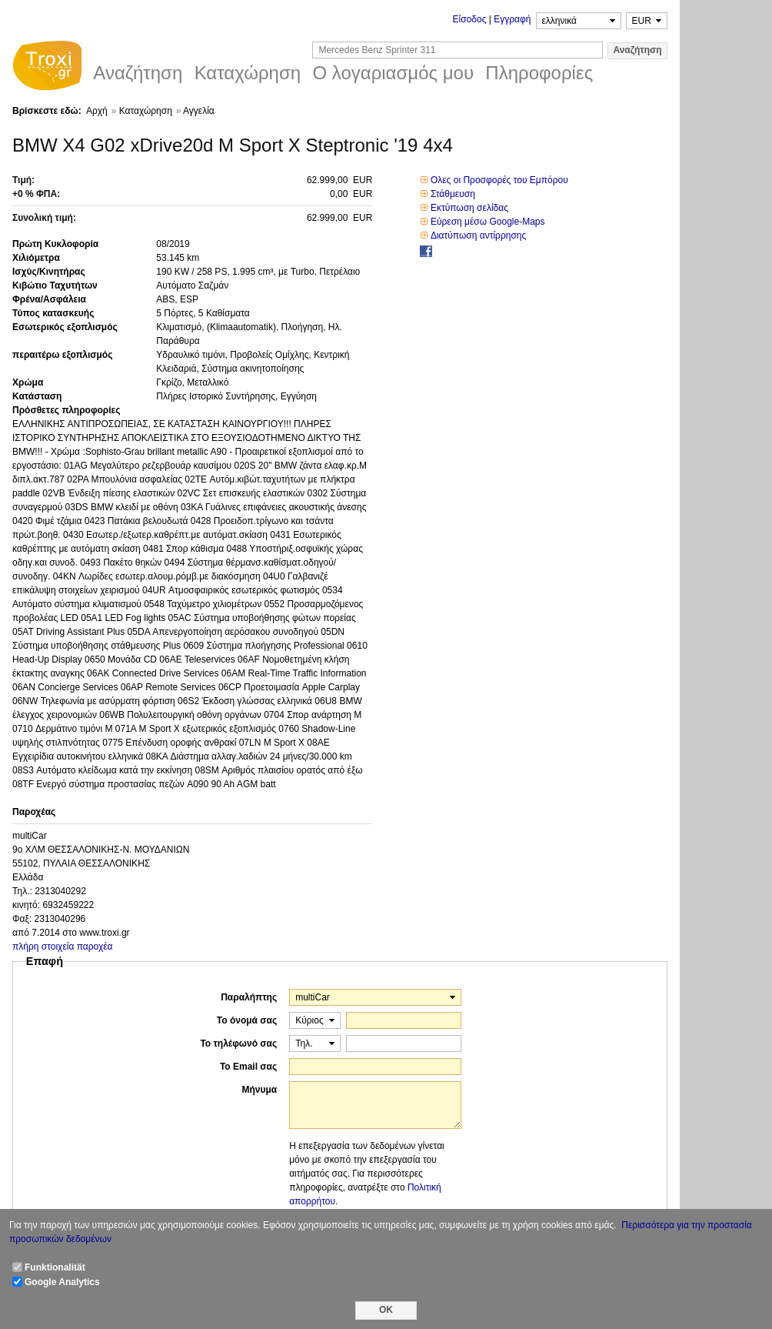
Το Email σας (248, 1066)
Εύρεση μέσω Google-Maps (488, 221)
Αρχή (97, 110)
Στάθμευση (453, 194)
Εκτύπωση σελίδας (469, 207)
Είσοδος (470, 19)
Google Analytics (62, 1282)
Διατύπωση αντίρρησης (478, 235)
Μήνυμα (259, 1089)
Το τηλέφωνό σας (238, 1043)
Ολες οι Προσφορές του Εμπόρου (499, 180)
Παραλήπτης (249, 997)
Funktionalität (55, 1267)
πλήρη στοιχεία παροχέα (62, 946)
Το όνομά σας (247, 1020)
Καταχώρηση (145, 110)
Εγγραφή (512, 19)
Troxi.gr (47, 68)
